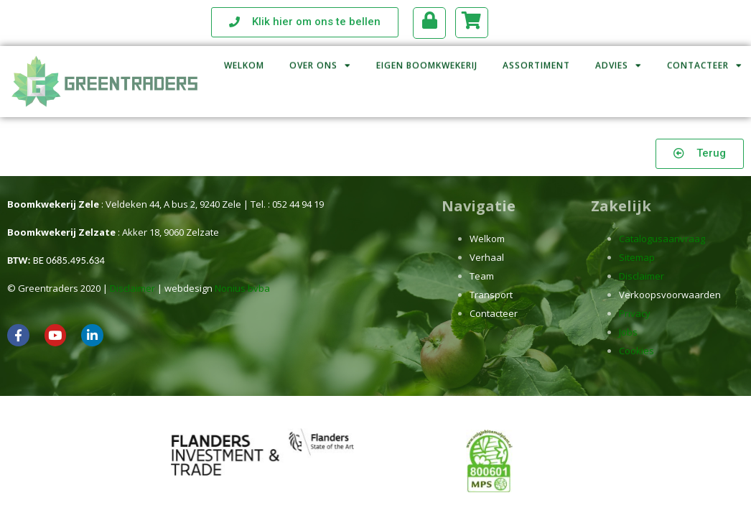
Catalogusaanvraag (662, 238)
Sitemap (637, 257)
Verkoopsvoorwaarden (670, 294)
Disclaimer (132, 288)
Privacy (634, 313)
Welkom (487, 238)
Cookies (636, 350)
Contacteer (494, 313)
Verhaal (487, 257)
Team (482, 275)
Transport (491, 294)
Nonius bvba (242, 288)
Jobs (628, 332)
